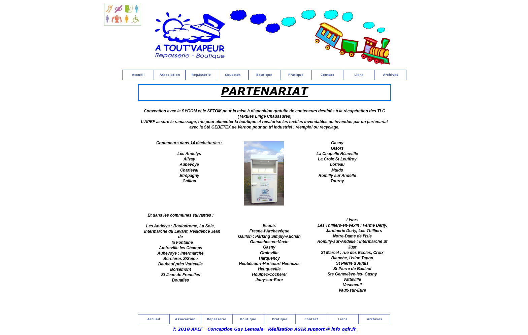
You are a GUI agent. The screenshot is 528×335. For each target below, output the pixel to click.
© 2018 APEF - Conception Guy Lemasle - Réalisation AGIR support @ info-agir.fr (264, 329)
